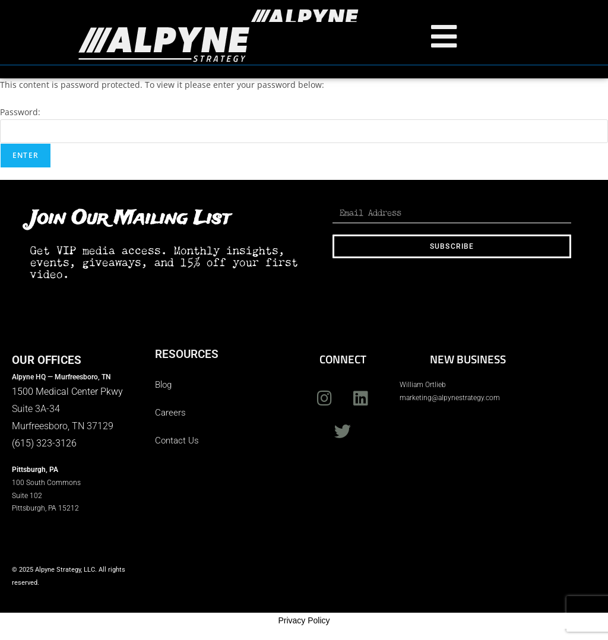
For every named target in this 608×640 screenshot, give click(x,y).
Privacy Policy (304, 620)
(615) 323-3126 (44, 442)
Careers (170, 412)
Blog (163, 384)
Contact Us (177, 440)
